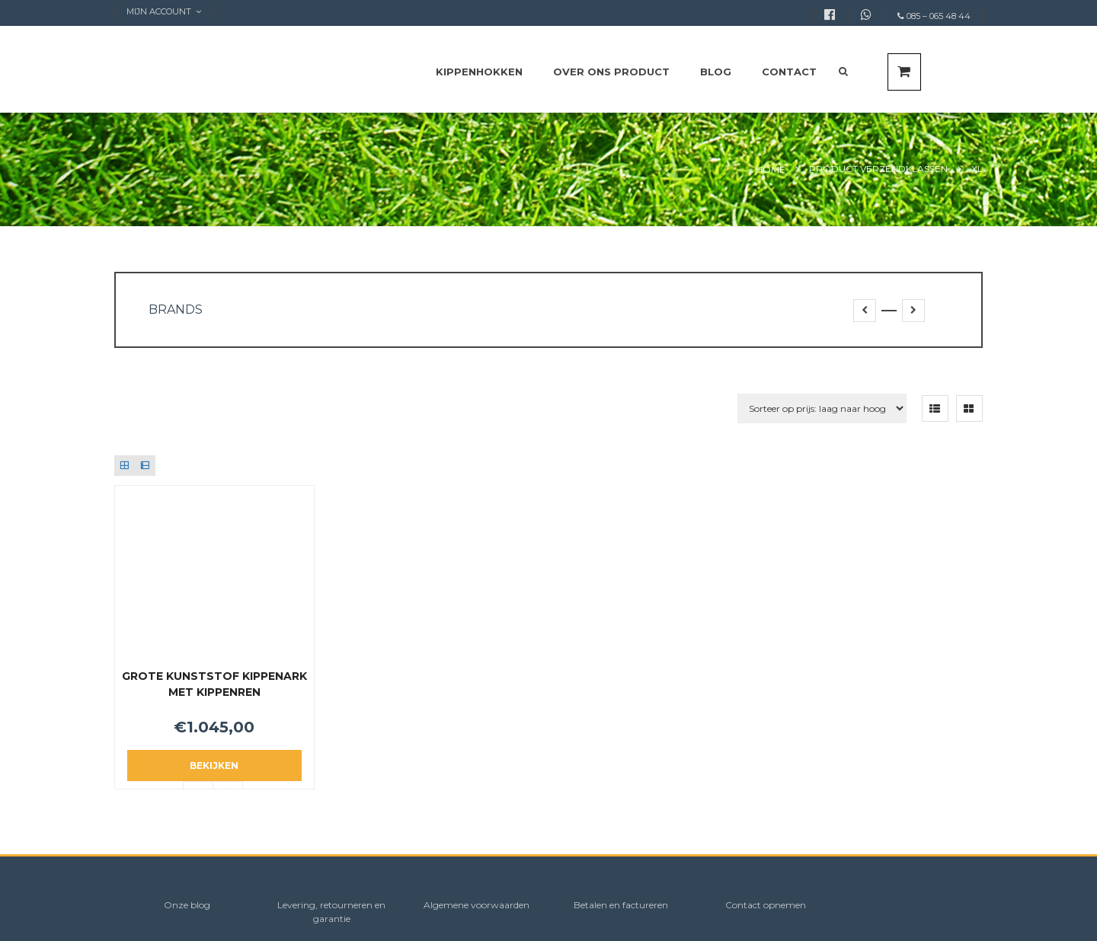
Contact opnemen (765, 905)
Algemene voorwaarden (476, 905)
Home (770, 169)
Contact (789, 71)
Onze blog (187, 905)
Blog (715, 71)
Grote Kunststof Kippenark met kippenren (214, 684)
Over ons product (611, 71)
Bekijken (214, 765)
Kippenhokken (479, 71)
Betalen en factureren (621, 905)
